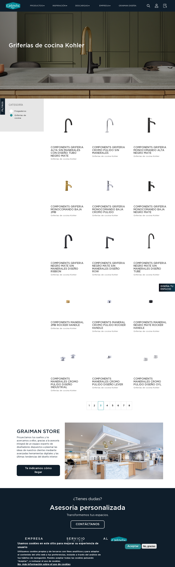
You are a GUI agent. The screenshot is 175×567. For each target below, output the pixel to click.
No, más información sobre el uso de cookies (44, 564)
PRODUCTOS (37, 6)
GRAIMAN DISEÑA (127, 6)
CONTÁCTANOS (87, 524)
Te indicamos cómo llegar (38, 470)
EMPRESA (105, 6)
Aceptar (133, 546)
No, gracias (149, 546)
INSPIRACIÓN (60, 6)
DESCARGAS (82, 6)
